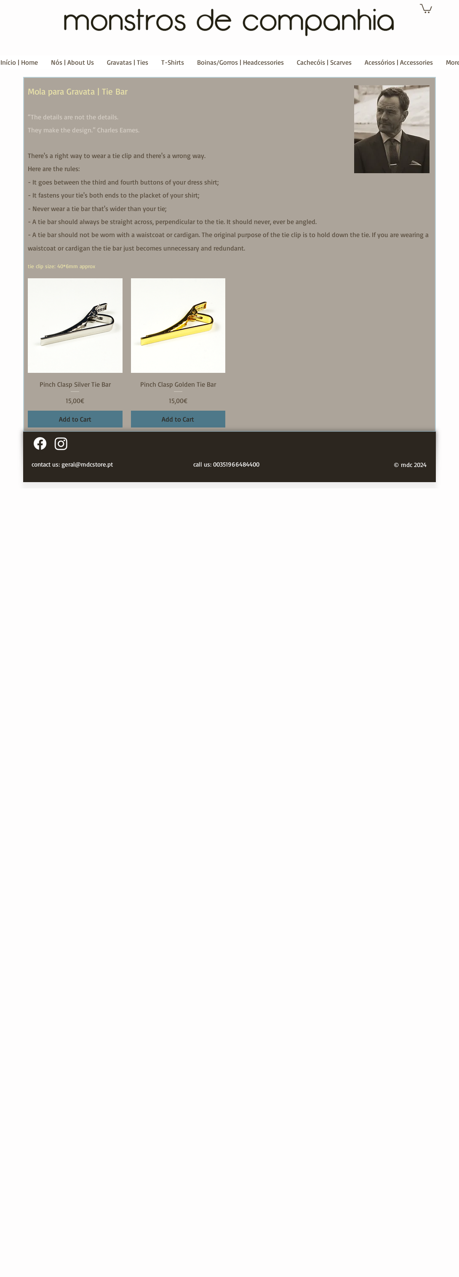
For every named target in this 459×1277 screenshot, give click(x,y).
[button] (426, 8)
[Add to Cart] (75, 419)
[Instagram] (61, 443)
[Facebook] (40, 443)
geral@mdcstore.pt (87, 464)
